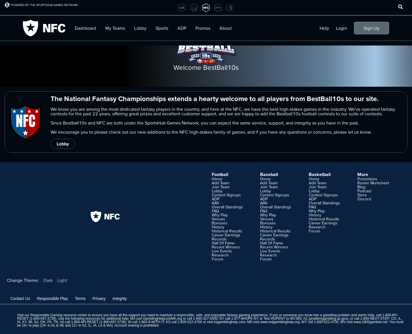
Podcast (364, 191)
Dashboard (85, 28)
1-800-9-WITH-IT (151, 322)
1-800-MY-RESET (84, 322)
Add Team (220, 183)
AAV (215, 203)
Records (219, 239)
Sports (162, 28)
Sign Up (371, 28)
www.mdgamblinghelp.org (279, 322)
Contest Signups (226, 195)
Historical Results (227, 231)
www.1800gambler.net (370, 322)
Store (362, 195)
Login (341, 28)
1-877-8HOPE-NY (245, 319)
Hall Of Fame (223, 243)
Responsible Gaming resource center (58, 315)
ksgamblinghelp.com (229, 322)
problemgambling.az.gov (328, 319)
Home (217, 179)
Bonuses (219, 223)
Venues (218, 219)
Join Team (220, 187)
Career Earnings (226, 235)
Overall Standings (227, 207)
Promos (202, 28)
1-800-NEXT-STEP (374, 319)
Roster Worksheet (373, 183)
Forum (217, 259)
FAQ (215, 211)
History (218, 227)
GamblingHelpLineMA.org (162, 319)
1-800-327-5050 (205, 319)
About (225, 28)
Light (62, 280)
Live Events (222, 251)
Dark (48, 280)
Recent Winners (226, 247)
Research (220, 255)
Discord (364, 199)
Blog (361, 187)
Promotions (367, 179)
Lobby (140, 28)
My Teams (115, 28)
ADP (181, 28)
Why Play (220, 215)
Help (324, 28)
